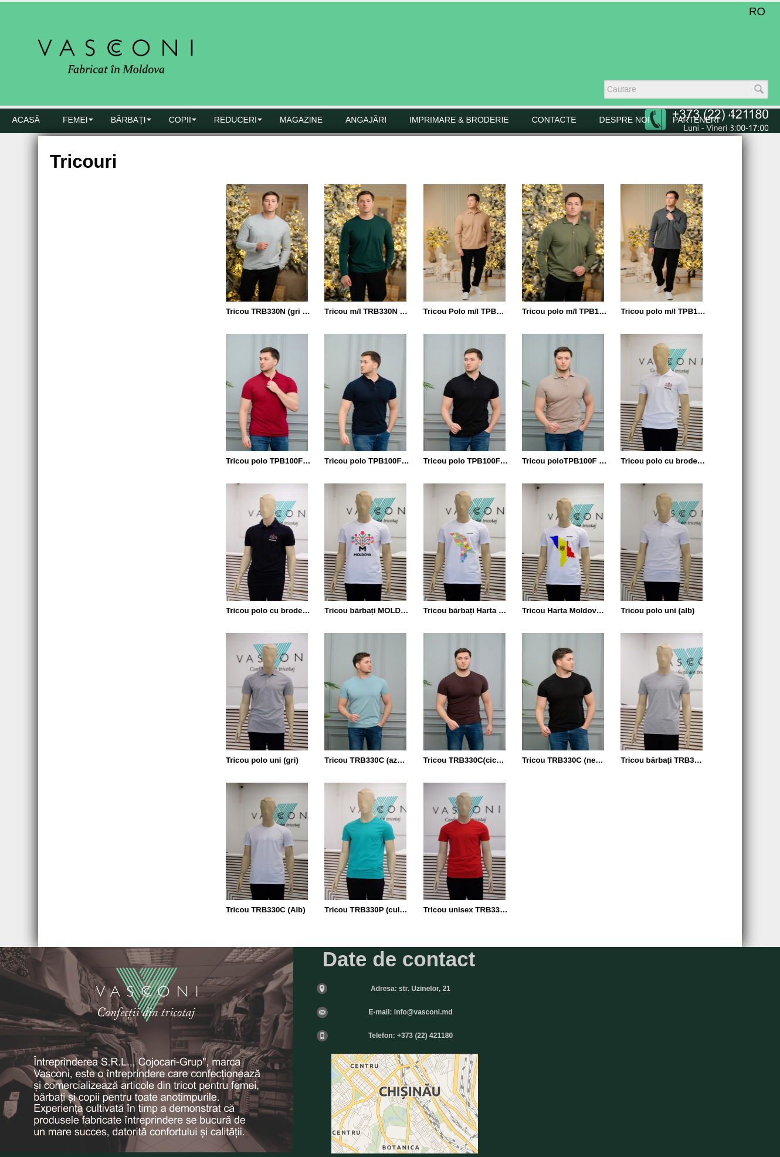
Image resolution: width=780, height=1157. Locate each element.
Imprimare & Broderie (459, 119)
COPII (180, 119)
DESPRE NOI (624, 119)
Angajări (365, 119)
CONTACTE (554, 119)
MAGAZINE (301, 119)
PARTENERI (696, 119)
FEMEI (75, 119)
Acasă (26, 119)
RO (757, 11)
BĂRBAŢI (128, 119)
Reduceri (235, 119)
